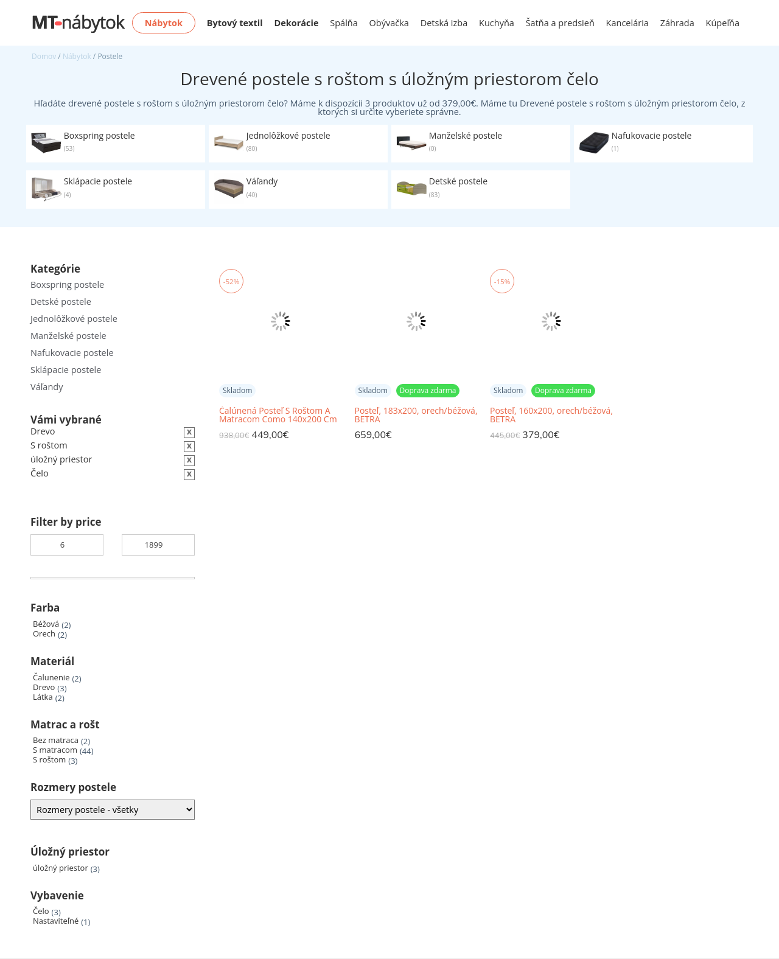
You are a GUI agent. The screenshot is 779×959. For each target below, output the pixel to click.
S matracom (55, 750)
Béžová (46, 624)
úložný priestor (60, 868)
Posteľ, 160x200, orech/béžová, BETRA (551, 415)
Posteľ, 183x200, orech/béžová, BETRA (416, 415)
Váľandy (46, 386)
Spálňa (344, 23)
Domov (44, 56)
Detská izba (444, 23)
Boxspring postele (67, 284)
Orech (44, 634)
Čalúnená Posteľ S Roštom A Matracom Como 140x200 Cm (278, 415)
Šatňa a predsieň (560, 23)
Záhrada (677, 23)
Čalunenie (51, 678)
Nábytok (77, 56)
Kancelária (627, 23)
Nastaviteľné (56, 921)
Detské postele (60, 301)
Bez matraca (56, 740)
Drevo (44, 687)
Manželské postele (68, 335)
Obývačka (389, 23)
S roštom (49, 760)
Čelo (41, 911)
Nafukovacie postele (72, 352)
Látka (43, 697)
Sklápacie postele (65, 369)
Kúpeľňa (722, 23)
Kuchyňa (496, 23)
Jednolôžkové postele (73, 318)
